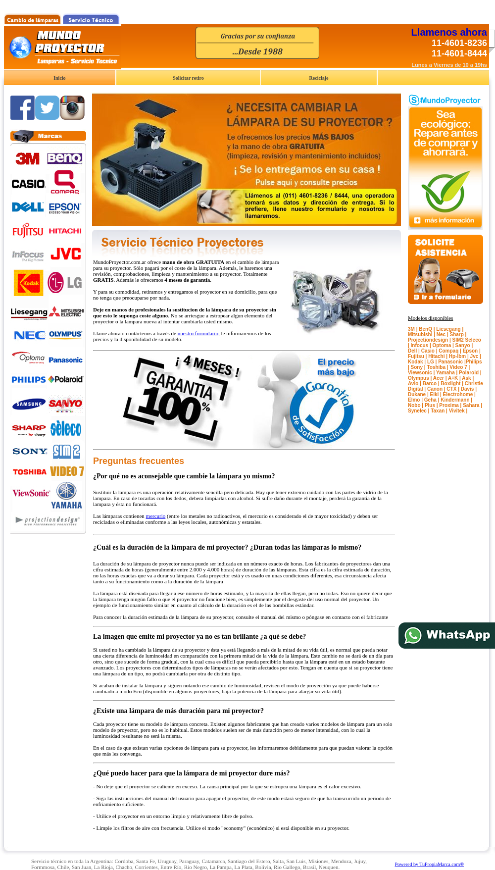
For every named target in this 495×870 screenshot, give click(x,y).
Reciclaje (319, 78)
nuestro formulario (198, 333)
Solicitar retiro (188, 78)
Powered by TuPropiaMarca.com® (429, 864)
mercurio (156, 516)
